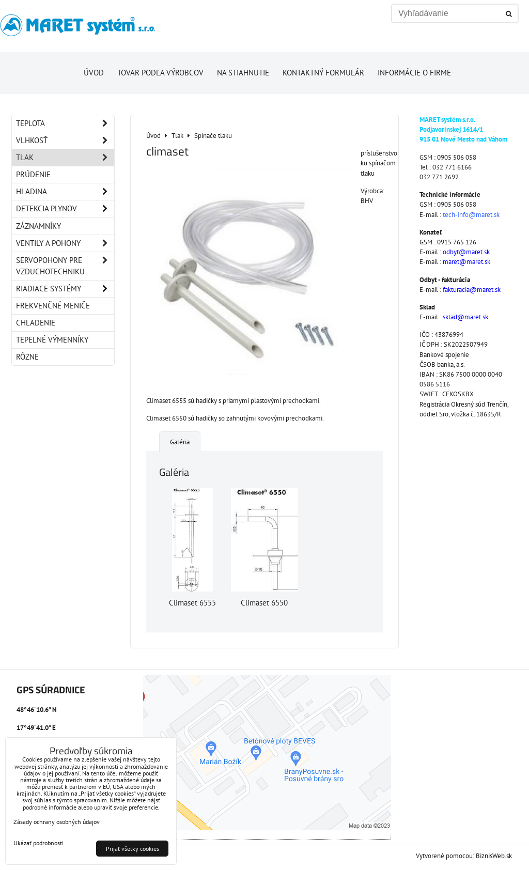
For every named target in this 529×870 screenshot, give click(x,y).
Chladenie (35, 323)
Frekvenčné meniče (53, 305)
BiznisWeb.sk (494, 855)
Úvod (94, 72)
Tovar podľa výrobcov (160, 72)
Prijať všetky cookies (132, 848)
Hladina (65, 191)
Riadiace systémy (65, 289)
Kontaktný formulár (323, 72)
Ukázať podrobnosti (38, 843)
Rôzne (27, 357)
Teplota (65, 123)
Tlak (65, 157)
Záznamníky (38, 226)
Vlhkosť (65, 140)
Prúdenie (33, 174)
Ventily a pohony (65, 243)
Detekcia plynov (65, 208)
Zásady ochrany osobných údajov (56, 822)
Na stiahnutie (243, 72)
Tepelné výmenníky (52, 340)
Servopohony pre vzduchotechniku (65, 266)
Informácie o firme (414, 72)
